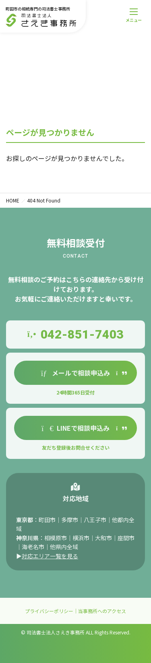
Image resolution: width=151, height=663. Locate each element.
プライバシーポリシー (49, 610)
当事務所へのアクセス (102, 610)
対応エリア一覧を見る (50, 558)
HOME (12, 200)
